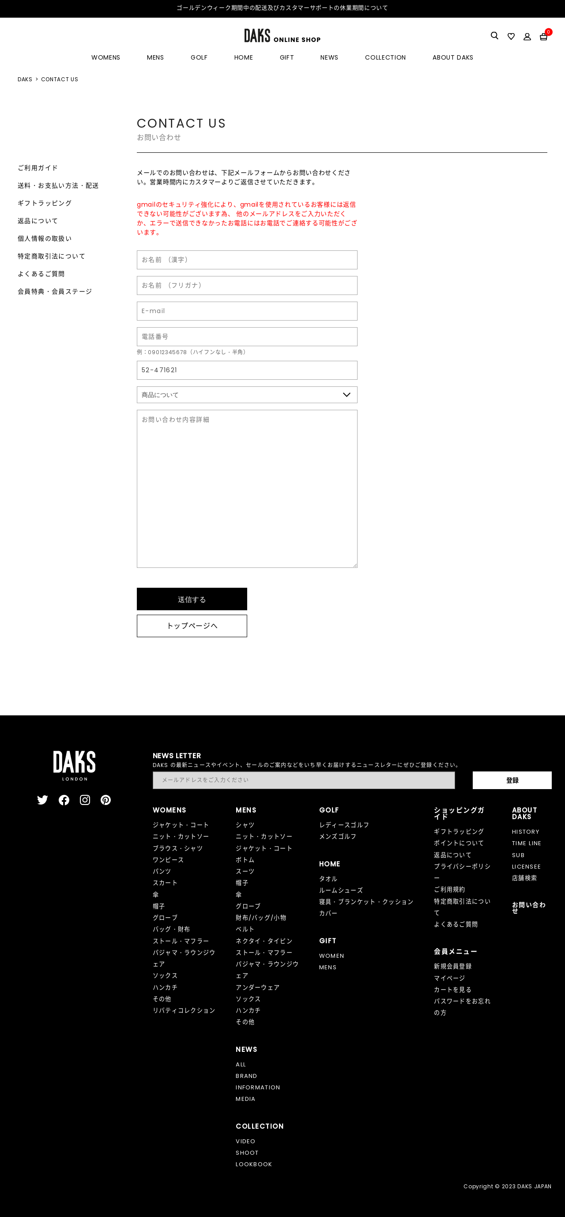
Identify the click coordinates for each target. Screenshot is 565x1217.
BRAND (247, 1076)
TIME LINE (527, 843)
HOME (243, 57)
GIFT (287, 57)
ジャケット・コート (181, 825)
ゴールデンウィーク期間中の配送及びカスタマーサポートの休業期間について (282, 8)
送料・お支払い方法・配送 (58, 185)
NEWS (329, 57)
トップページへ (192, 626)
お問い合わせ (529, 907)
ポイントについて (459, 843)
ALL (241, 1064)
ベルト (245, 929)
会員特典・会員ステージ (55, 291)
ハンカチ (165, 987)
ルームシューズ (341, 890)
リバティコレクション (184, 1010)
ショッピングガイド (459, 813)
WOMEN (332, 956)
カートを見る (453, 990)
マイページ (450, 978)
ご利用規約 (450, 889)
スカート (165, 883)
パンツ (162, 871)
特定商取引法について (52, 256)
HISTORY (525, 832)
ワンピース (169, 860)
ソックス (165, 975)
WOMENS (106, 57)
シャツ (245, 825)
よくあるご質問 (41, 273)
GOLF (199, 57)
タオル (328, 879)
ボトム (245, 860)
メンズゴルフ (338, 836)
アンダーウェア (258, 987)
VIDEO (246, 1141)
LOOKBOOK (254, 1164)
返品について (38, 220)
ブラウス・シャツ (178, 848)
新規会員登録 (453, 966)
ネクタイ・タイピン (264, 941)
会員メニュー (456, 951)
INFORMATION (258, 1087)
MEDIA (246, 1099)
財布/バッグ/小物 (261, 918)
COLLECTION (385, 57)
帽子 (159, 906)
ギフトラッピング (45, 203)
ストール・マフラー (181, 941)
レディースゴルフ (344, 825)
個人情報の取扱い (45, 238)
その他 (162, 999)
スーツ (245, 871)
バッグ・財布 (172, 929)
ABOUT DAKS (453, 57)
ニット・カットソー (181, 836)
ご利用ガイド (38, 167)
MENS (155, 57)
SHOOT (247, 1153)
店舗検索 (524, 878)
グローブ (165, 918)
